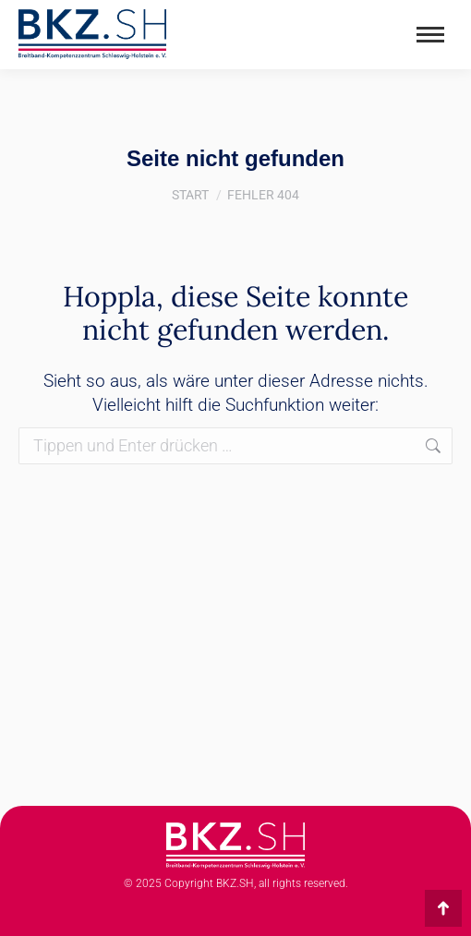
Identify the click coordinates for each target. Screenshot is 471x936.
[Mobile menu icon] (430, 35)
